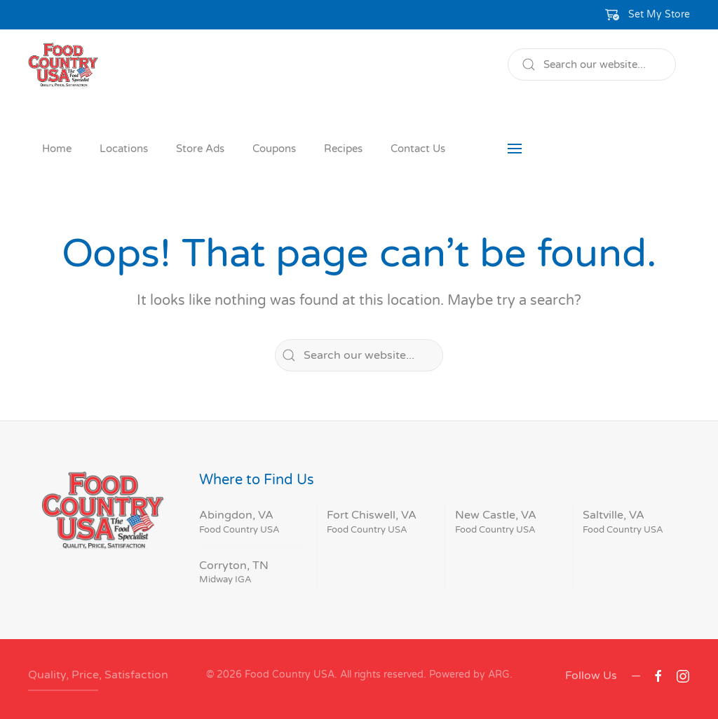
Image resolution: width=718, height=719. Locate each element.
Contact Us (418, 148)
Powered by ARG (468, 674)
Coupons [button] (274, 148)
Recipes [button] (343, 148)
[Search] (592, 64)
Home (57, 148)
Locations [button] (124, 148)
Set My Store (659, 14)
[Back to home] (63, 64)
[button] (648, 14)
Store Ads (200, 148)
